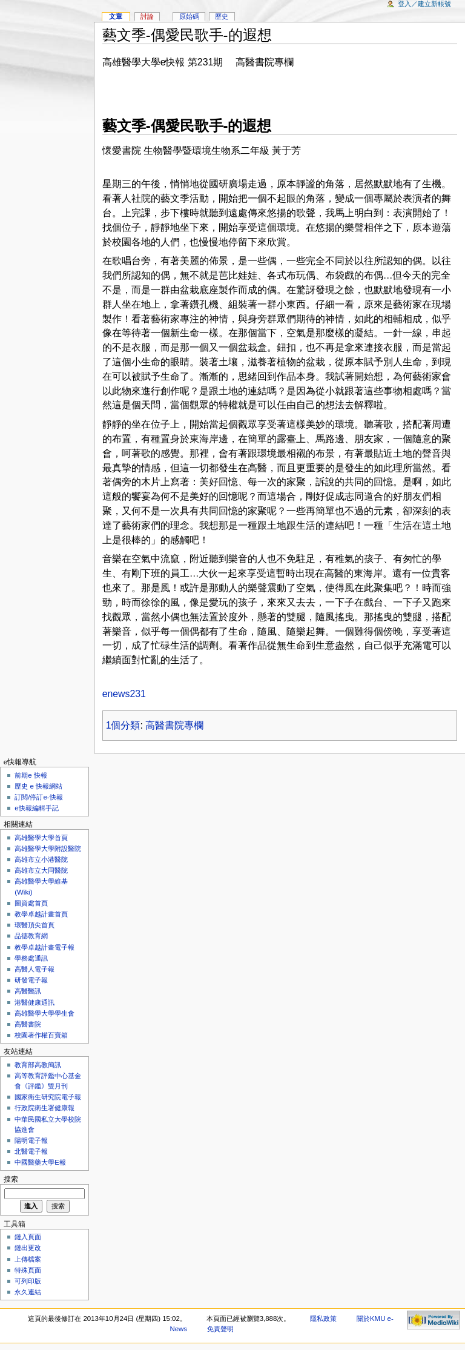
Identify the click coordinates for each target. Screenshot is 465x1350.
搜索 (11, 1179)
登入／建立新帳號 (424, 3)
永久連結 (28, 1291)
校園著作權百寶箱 (41, 1035)
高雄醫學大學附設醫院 (48, 848)
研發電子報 (31, 980)
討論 (147, 16)
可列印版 (28, 1281)
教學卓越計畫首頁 (41, 914)
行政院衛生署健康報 (44, 1107)
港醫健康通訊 (34, 1002)
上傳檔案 (28, 1259)
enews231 (124, 694)
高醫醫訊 (28, 990)
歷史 (221, 16)
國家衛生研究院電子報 (48, 1096)
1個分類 (123, 725)
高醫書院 (28, 1024)
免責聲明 (220, 1328)
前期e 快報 (31, 775)
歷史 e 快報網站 (42, 786)
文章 (115, 16)
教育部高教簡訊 (38, 1064)
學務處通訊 (31, 958)
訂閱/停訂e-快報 (38, 797)
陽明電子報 (31, 1140)
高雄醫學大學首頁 (41, 837)
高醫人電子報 (34, 969)
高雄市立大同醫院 (41, 870)
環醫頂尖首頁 (34, 924)
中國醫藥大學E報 (40, 1162)
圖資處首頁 (31, 903)
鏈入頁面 (28, 1236)
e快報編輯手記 (36, 808)
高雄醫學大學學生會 (44, 1013)
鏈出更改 (28, 1247)
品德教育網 (31, 935)
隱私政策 (323, 1318)
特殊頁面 (28, 1270)
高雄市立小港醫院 (41, 859)
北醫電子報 (31, 1151)
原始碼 (189, 16)
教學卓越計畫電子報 (44, 947)
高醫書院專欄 (174, 725)
